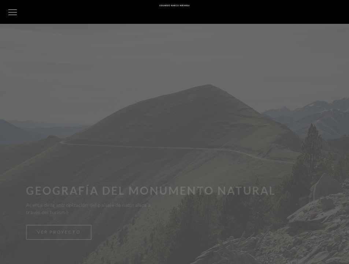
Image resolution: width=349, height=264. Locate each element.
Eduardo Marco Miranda (175, 5)
